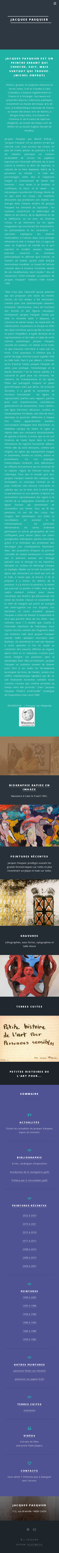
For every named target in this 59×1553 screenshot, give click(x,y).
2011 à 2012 (29, 1240)
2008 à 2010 (29, 1249)
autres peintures (29, 1364)
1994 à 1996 (29, 1314)
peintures (29, 1291)
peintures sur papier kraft (29, 1379)
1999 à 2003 (29, 1297)
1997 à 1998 (29, 1305)
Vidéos (29, 1435)
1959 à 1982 (29, 1339)
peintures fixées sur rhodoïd (29, 1370)
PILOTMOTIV (34, 1544)
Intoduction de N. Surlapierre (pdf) (29, 1172)
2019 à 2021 (29, 1223)
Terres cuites (29, 1404)
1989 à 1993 (29, 1322)
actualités (29, 1122)
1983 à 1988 (29, 1330)
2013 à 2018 (29, 1232)
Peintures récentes (29, 1205)
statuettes (30, 1410)
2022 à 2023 (29, 1215)
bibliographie (29, 1157)
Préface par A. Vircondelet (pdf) (29, 1180)
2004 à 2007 (29, 1266)
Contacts (29, 1470)
